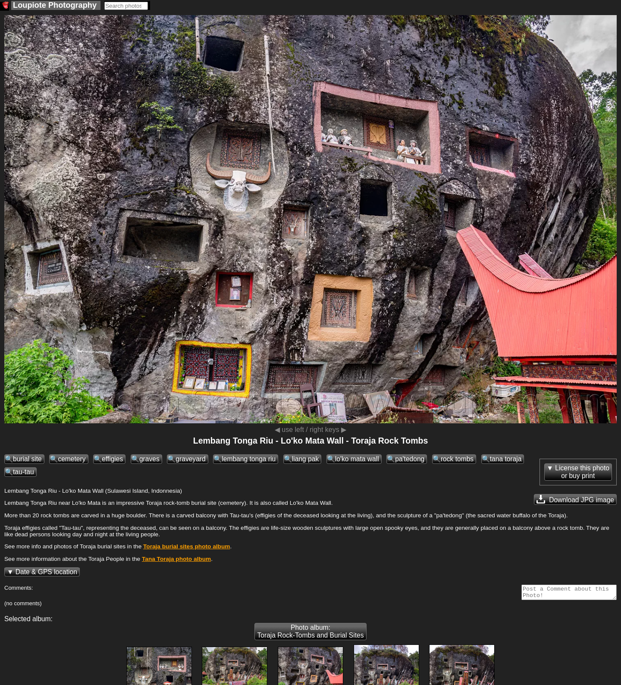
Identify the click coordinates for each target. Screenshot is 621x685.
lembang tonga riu (249, 459)
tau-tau (23, 471)
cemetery (71, 459)
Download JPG (575, 499)
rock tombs (457, 459)
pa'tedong (409, 459)
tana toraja (506, 459)
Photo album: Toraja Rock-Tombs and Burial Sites (310, 633)
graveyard (190, 459)
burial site (27, 459)
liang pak (305, 459)
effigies (112, 459)
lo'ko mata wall (357, 459)
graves (149, 459)
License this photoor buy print (582, 471)
